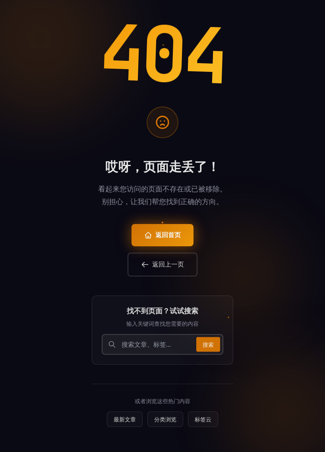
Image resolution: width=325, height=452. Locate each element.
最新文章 (125, 422)
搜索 (208, 347)
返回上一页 (162, 267)
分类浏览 (165, 422)
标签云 (203, 422)
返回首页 (162, 238)
